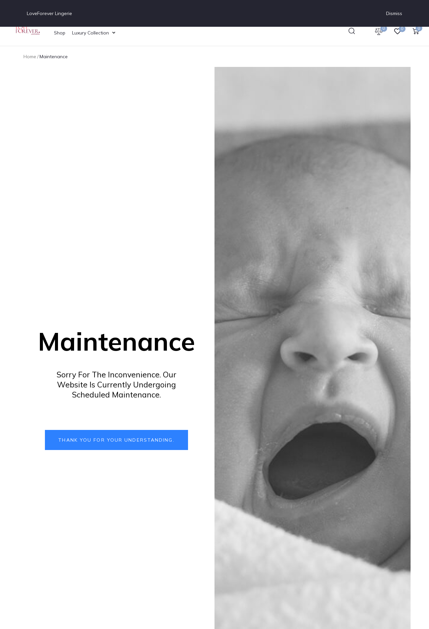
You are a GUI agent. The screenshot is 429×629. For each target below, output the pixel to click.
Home (29, 57)
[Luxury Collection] (94, 33)
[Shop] (60, 33)
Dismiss (394, 13)
